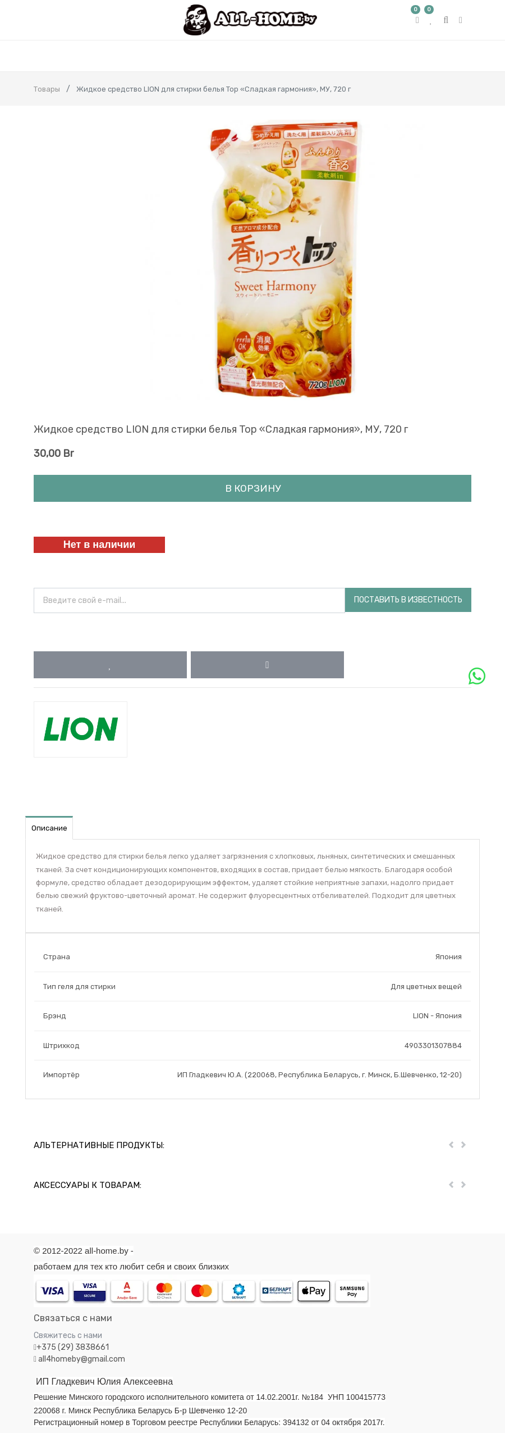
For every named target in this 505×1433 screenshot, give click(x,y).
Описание (49, 828)
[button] (110, 664)
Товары (47, 89)
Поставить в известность (408, 600)
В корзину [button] (253, 488)
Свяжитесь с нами (68, 1335)
